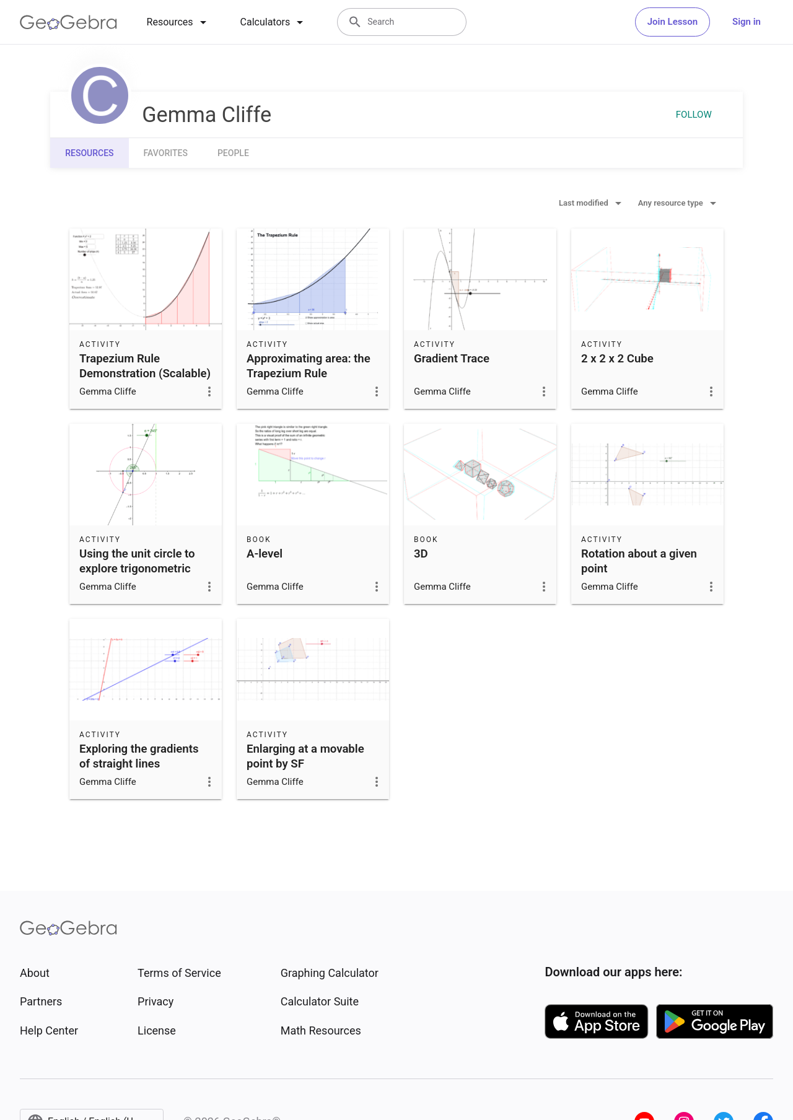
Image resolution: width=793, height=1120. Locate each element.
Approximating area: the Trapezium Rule (308, 366)
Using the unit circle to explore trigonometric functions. (137, 568)
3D (421, 554)
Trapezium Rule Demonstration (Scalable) (145, 366)
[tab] (179, 22)
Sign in (746, 21)
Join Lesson (672, 21)
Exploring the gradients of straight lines (139, 756)
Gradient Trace (451, 358)
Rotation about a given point (639, 561)
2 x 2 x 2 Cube (617, 358)
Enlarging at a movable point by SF (305, 756)
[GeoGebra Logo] (68, 22)
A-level (265, 554)
